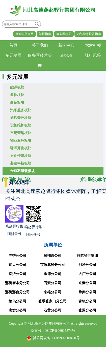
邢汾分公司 (87, 265)
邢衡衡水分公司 (17, 283)
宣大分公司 (17, 265)
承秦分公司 (87, 292)
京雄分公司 (52, 292)
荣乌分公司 (17, 301)
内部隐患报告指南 (89, 34)
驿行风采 (93, 55)
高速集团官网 (24, 34)
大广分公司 (87, 274)
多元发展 (13, 55)
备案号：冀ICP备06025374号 (53, 331)
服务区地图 (63, 34)
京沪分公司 (17, 274)
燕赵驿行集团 (87, 256)
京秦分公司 (87, 283)
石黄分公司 (52, 310)
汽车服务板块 (20, 110)
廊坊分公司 (17, 310)
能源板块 (17, 87)
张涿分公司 (87, 310)
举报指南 (45, 34)
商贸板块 (17, 102)
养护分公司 (17, 256)
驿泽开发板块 (20, 148)
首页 (13, 45)
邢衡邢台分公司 (17, 292)
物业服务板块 (20, 140)
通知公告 (66, 55)
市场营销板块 (20, 133)
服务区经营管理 (40, 60)
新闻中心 (66, 45)
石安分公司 (52, 283)
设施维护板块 (20, 125)
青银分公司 (87, 301)
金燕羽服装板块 (22, 171)
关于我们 (40, 45)
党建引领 (93, 45)
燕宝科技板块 (20, 163)
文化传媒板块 (20, 156)
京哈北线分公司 (52, 265)
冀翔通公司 (52, 256)
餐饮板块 (17, 95)
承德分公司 (52, 274)
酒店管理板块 (20, 118)
